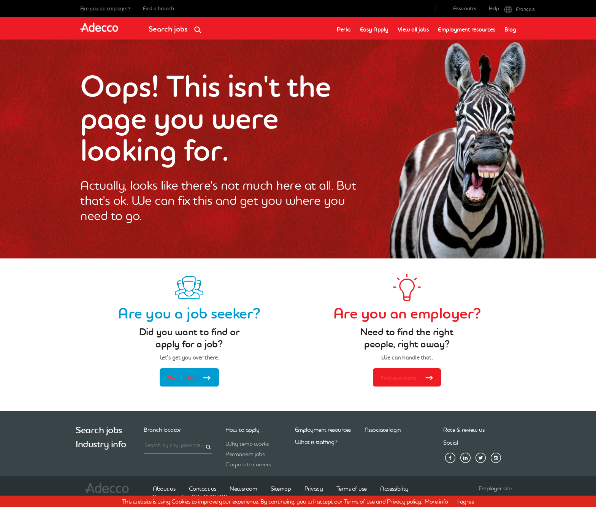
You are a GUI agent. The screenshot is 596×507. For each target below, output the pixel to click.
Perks (344, 29)
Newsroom (243, 488)
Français (510, 8)
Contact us (202, 488)
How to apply (242, 429)
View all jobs (413, 29)
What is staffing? (316, 441)
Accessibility (394, 488)
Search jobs (177, 26)
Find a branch (158, 8)
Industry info (101, 444)
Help (494, 8)
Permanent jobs (244, 454)
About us (164, 488)
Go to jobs (191, 379)
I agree (465, 501)
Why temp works (246, 443)
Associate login (383, 429)
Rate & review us (463, 429)
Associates (464, 8)
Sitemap (281, 488)
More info (436, 501)
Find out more (409, 379)
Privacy (313, 488)
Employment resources (466, 29)
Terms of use (351, 488)
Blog (510, 29)
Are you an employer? (106, 8)
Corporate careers (248, 464)
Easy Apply (374, 29)
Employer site (495, 488)
